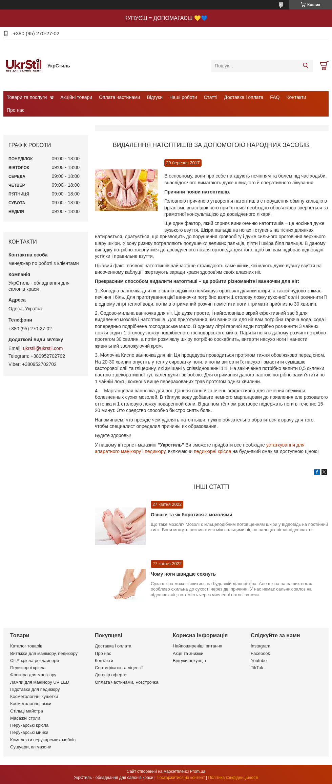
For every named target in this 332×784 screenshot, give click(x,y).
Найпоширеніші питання (197, 645)
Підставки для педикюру (35, 689)
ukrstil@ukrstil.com (43, 348)
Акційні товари (76, 97)
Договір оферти (111, 674)
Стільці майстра (26, 711)
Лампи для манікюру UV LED (39, 682)
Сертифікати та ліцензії (119, 667)
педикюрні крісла (212, 451)
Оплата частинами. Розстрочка (126, 682)
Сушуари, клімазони (30, 746)
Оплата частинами (119, 97)
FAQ (274, 97)
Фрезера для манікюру (33, 674)
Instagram (260, 645)
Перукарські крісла (29, 725)
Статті (210, 97)
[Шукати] (305, 66)
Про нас (15, 110)
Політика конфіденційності (233, 777)
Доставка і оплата (243, 97)
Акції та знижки (188, 653)
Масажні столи (25, 718)
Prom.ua (197, 771)
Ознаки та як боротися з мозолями (191, 514)
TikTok (257, 667)
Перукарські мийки (29, 732)
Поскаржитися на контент (181, 777)
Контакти (296, 97)
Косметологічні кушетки (34, 696)
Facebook (260, 653)
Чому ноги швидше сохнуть (183, 574)
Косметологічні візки (30, 703)
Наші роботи (183, 97)
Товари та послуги (27, 97)
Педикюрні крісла (28, 667)
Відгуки (155, 97)
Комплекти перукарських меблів (43, 739)
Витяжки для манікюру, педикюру (44, 653)
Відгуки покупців (189, 660)
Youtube (259, 660)
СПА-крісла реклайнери (34, 660)
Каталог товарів (26, 645)
